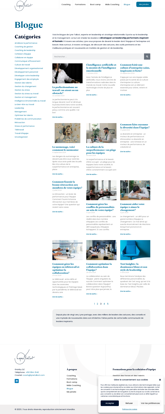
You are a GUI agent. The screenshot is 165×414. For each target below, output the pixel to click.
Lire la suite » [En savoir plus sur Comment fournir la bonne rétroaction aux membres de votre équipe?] (57, 212)
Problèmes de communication (28, 119)
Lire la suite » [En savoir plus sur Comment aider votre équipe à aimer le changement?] (125, 234)
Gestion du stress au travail (26, 93)
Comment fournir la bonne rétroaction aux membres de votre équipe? (67, 184)
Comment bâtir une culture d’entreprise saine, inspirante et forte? (135, 67)
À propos (72, 369)
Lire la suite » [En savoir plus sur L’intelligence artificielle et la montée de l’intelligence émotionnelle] (91, 95)
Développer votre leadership (27, 75)
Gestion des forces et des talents (128, 375)
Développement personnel (26, 72)
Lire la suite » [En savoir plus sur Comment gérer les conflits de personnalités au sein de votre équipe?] (91, 234)
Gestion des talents (23, 83)
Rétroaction (20, 122)
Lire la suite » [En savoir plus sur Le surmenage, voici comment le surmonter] (57, 174)
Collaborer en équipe (24, 57)
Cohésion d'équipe (23, 54)
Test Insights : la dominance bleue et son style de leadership (133, 267)
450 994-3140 (32, 372)
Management (21, 111)
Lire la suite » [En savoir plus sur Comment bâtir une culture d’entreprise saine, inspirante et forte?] (125, 95)
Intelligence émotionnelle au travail (30, 101)
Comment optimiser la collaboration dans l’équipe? (99, 267)
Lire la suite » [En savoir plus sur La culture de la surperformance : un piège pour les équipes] (91, 174)
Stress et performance (25, 126)
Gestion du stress (22, 90)
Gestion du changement (25, 86)
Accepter (110, 403)
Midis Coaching (112, 4)
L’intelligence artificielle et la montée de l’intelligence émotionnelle (101, 67)
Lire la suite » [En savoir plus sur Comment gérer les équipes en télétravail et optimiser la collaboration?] (57, 297)
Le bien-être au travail (24, 104)
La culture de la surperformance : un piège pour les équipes (101, 150)
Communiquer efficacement (27, 61)
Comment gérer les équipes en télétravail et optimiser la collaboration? (65, 268)
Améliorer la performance (26, 43)
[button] (160, 380)
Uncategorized (21, 137)
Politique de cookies (129, 409)
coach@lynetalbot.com (34, 375)
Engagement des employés (27, 79)
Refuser (129, 403)
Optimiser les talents (24, 115)
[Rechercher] (147, 56)
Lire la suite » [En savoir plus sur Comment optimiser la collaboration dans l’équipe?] (91, 294)
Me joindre (144, 4)
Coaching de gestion (24, 46)
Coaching (65, 4)
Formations (80, 4)
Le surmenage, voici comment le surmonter (65, 148)
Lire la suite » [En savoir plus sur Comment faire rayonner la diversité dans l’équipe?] (125, 151)
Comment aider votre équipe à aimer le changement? (132, 207)
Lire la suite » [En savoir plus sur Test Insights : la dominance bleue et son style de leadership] (125, 291)
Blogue (127, 4)
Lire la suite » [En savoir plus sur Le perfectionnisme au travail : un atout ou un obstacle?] (57, 117)
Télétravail (19, 129)
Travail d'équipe (21, 133)
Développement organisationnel (29, 68)
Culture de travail (22, 64)
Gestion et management (26, 97)
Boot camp (95, 4)
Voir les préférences (150, 403)
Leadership (19, 108)
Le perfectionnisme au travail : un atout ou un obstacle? (65, 90)
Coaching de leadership (25, 50)
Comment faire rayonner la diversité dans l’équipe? (135, 126)
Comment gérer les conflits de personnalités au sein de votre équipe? (100, 207)
